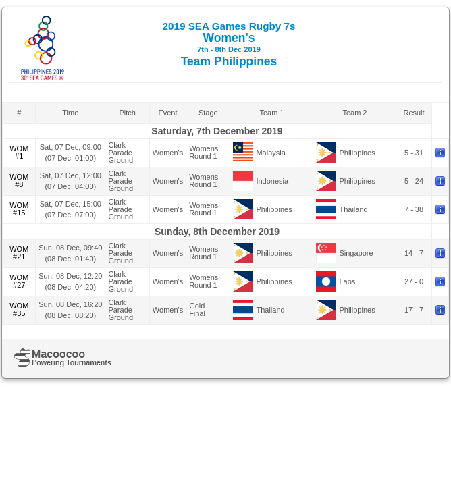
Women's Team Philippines (229, 44)
